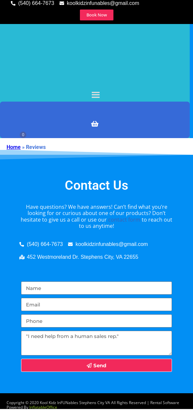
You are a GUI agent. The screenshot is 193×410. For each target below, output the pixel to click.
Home (14, 147)
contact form (124, 219)
